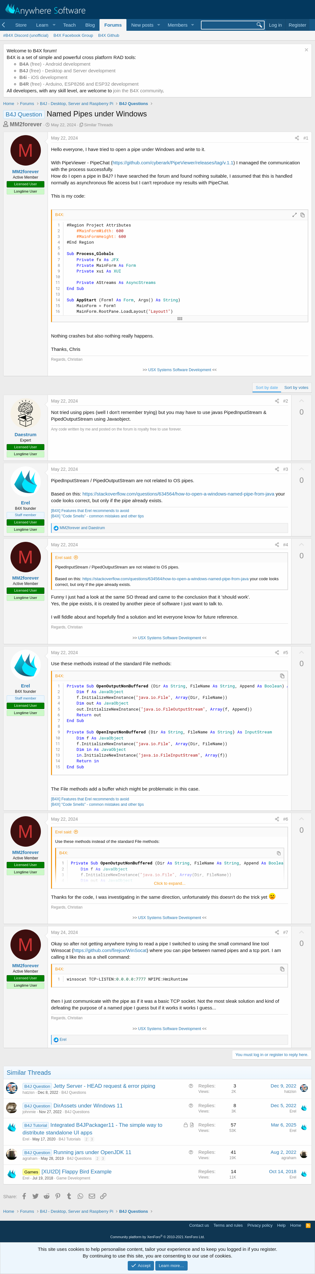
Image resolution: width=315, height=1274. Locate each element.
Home (295, 1225)
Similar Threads (98, 124)
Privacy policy (260, 1225)
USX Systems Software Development (179, 370)
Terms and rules (228, 1225)
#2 (285, 401)
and (82, 528)
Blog (90, 25)
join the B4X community (138, 90)
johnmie (29, 1112)
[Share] (297, 138)
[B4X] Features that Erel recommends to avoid (90, 511)
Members (178, 25)
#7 (285, 932)
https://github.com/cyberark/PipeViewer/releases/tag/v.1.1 (173, 162)
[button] (44, 25)
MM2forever (26, 124)
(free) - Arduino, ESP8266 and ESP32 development (78, 84)
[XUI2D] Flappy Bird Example (77, 1172)
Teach (69, 25)
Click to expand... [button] (170, 883)
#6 (285, 819)
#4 (285, 544)
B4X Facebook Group (73, 35)
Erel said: (63, 557)
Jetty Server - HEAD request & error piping (104, 1086)
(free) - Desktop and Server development (67, 70)
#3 (285, 469)
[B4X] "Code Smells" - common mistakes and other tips (97, 516)
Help (281, 1225)
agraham (29, 1158)
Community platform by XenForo (157, 1237)
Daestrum (25, 434)
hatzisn (28, 1092)
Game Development (73, 1178)
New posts (142, 25)
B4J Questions (73, 1092)
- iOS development (43, 77)
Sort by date (267, 387)
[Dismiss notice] (305, 50)
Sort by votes (296, 387)
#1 (305, 138)
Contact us (199, 1225)
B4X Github (108, 35)
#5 (285, 652)
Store (21, 25)
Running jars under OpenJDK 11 (93, 1152)
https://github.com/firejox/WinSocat (110, 950)
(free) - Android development (54, 64)
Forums (113, 25)
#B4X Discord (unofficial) (25, 35)
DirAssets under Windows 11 (88, 1106)
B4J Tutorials (69, 1139)
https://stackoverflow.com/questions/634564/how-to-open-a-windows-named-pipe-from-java (178, 493)
